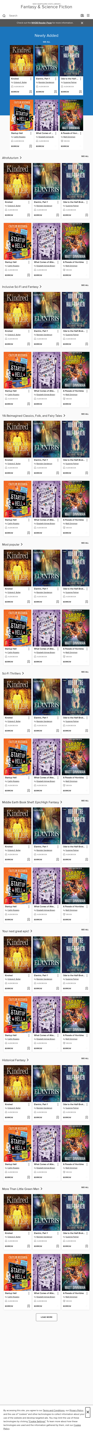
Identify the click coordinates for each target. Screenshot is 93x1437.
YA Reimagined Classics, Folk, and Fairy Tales (34, 416)
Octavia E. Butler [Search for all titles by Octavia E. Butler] (20, 82)
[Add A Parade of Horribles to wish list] (80, 146)
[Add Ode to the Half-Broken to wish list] (80, 92)
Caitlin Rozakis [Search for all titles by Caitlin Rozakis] (19, 137)
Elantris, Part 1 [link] (43, 79)
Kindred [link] (15, 79)
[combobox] (41, 15)
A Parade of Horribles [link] (70, 133)
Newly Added (46, 35)
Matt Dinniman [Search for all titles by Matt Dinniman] (69, 137)
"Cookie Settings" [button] (36, 1421)
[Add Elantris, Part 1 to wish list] (55, 92)
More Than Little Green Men (22, 1189)
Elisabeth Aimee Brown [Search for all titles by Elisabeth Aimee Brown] (46, 137)
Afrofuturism (12, 158)
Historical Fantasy (15, 1060)
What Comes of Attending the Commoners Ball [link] (45, 133)
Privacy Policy (76, 1410)
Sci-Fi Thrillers (13, 673)
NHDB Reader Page (41, 22)
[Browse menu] (88, 16)
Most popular (12, 545)
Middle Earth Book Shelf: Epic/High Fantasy (32, 802)
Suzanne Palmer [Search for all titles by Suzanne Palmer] (70, 82)
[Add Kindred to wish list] (30, 92)
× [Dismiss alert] (82, 23)
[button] (31, 79)
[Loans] (82, 16)
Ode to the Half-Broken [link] (70, 79)
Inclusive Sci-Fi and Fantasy (22, 287)
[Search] (4, 15)
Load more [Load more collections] (46, 1317)
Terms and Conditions (54, 1410)
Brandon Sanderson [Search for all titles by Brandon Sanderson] (46, 82)
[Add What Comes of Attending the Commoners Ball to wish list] (55, 146)
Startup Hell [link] (17, 133)
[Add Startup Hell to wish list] (30, 146)
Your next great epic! (17, 931)
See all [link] (46, 42)
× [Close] (88, 1412)
